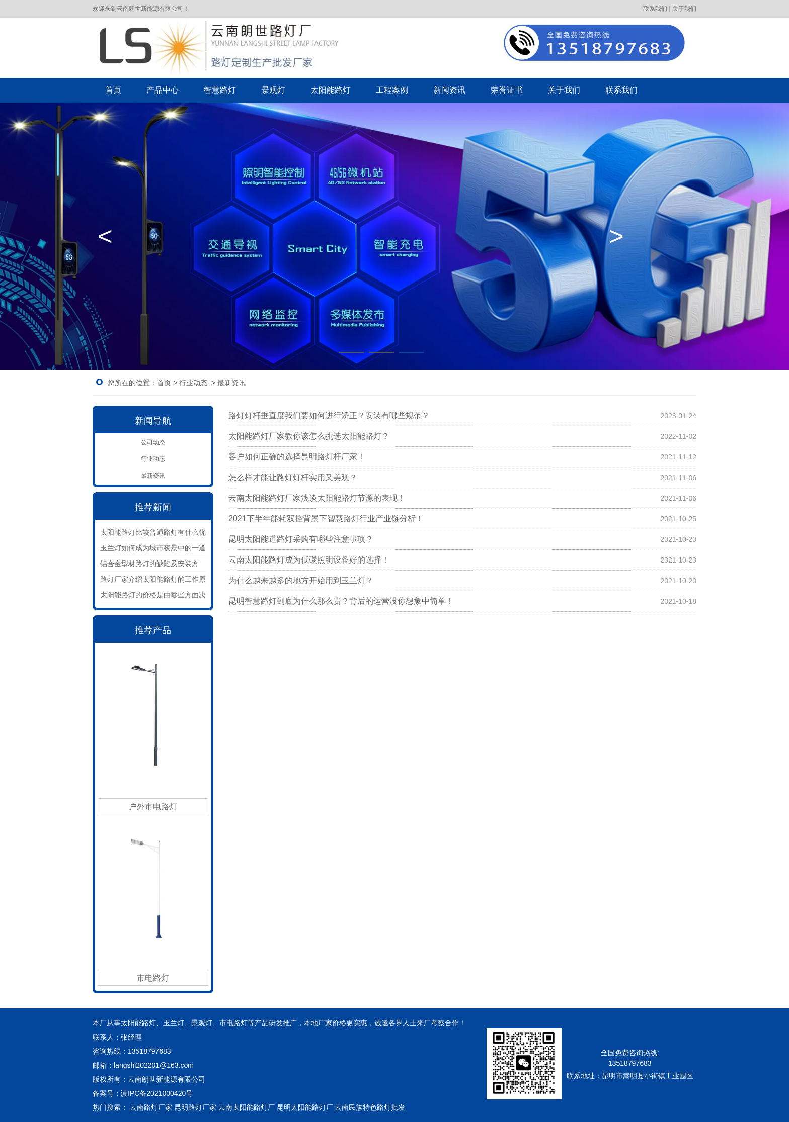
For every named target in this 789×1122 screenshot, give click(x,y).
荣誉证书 (507, 90)
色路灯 (387, 1107)
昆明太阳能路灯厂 (305, 1107)
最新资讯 (153, 475)
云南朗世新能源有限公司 (167, 1079)
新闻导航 (153, 421)
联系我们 (621, 90)
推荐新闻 (153, 507)
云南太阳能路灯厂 (246, 1107)
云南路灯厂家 (151, 1107)
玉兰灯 (173, 1023)
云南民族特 (352, 1107)
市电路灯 (233, 1023)
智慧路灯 (220, 90)
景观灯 (273, 90)
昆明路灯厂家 (195, 1107)
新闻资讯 (449, 90)
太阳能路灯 (330, 90)
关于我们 (564, 90)
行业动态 (193, 383)
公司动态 (153, 442)
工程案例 (392, 90)
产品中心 (162, 90)
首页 (113, 90)
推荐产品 (153, 630)
